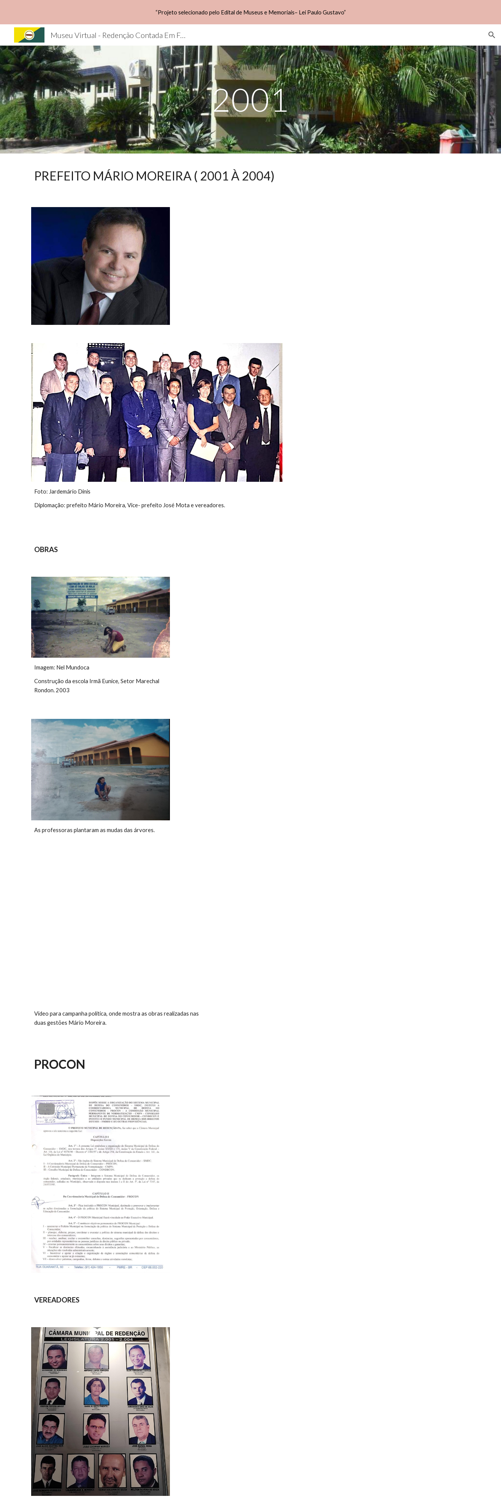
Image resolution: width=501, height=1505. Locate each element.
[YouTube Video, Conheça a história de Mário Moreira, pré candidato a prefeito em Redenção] (119, 930)
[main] (250, 99)
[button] (492, 35)
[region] (250, 12)
